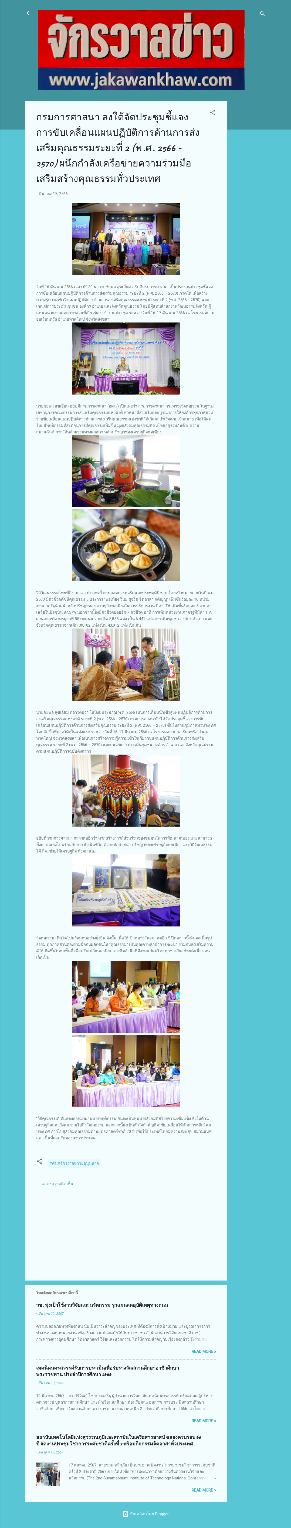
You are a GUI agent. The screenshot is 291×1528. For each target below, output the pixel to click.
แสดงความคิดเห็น (57, 1183)
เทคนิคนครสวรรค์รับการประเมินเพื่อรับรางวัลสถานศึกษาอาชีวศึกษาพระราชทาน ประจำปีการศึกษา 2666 (107, 1371)
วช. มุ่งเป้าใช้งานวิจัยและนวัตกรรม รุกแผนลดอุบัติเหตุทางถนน (102, 1305)
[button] (212, 113)
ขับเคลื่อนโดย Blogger (145, 1514)
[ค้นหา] (262, 14)
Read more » (204, 1351)
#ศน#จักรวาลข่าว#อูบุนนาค (74, 1163)
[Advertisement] (248, 182)
